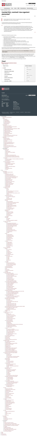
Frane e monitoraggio (10, 382)
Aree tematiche (5, 171)
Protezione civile (8, 371)
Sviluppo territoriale (8, 404)
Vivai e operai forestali (10, 210)
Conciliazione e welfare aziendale (10, 338)
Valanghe (8, 383)
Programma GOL (8, 341)
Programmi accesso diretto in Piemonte (12, 299)
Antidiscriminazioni (9, 254)
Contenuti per (5, 419)
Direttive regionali (9, 329)
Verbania (7, 105)
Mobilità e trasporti (6, 343)
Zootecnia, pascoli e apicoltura (10, 184)
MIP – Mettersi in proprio (10, 333)
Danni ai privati (9, 358)
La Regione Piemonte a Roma (8, 131)
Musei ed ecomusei (10, 230)
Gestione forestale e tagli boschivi (11, 204)
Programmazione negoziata (9, 165)
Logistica (8, 375)
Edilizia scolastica (8, 339)
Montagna (7, 212)
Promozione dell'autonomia (11, 264)
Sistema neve (9, 240)
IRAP (6, 415)
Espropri (7, 153)
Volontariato (9, 376)
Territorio (7, 218)
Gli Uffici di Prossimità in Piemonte (9, 426)
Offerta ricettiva (9, 246)
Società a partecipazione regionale (9, 136)
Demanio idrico (8, 361)
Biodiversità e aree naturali (9, 196)
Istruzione (7, 315)
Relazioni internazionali (7, 130)
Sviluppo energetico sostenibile (10, 405)
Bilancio (7, 166)
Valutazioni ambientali (10, 192)
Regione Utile (5, 137)
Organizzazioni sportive (10, 236)
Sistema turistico (9, 244)
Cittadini (5, 420)
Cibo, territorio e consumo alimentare (11, 176)
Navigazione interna (8, 348)
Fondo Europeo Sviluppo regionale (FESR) (11, 283)
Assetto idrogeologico (10, 368)
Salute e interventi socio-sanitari (11, 265)
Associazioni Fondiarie (10, 213)
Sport (6, 235)
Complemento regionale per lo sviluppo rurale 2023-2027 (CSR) (16, 293)
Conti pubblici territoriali (9, 168)
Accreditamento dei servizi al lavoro (12, 336)
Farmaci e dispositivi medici (8, 74)
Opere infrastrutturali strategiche (10, 352)
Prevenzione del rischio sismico (10, 384)
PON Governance (8, 312)
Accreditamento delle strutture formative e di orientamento (15, 326)
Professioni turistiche (10, 245)
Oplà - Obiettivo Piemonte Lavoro (9, 432)
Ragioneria (7, 168)
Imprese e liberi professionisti (8, 422)
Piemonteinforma (6, 123)
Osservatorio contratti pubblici (8, 142)
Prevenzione (6, 76)
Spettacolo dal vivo (9, 233)
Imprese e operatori (10, 205)
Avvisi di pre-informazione (10, 277)
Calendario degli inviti (10, 286)
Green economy (8, 211)
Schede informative (29, 69)
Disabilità (7, 263)
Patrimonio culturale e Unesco (11, 231)
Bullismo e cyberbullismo (10, 319)
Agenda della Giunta (7, 123)
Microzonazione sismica (10, 387)
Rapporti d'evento (9, 357)
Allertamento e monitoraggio (11, 373)
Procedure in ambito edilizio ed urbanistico (13, 385)
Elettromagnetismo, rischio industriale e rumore (13, 193)
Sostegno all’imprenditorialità (11, 334)
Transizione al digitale (9, 413)
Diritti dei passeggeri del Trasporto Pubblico (11, 346)
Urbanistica (8, 219)
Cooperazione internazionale (10, 272)
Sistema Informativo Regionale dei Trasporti (12, 354)
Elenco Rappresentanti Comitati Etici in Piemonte (9, 62)
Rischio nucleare (9, 195)
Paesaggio (7, 217)
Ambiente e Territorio (7, 188)
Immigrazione (9, 255)
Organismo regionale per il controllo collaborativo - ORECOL (12, 128)
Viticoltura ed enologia (9, 183)
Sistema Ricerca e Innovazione (10, 403)
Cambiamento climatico (9, 200)
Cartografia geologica (10, 380)
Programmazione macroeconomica (10, 164)
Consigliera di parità (10, 337)
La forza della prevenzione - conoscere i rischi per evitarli (12, 428)
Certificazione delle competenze (11, 327)
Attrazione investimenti (9, 407)
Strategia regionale (9, 235)
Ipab (7, 262)
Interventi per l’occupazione (11, 331)
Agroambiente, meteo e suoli (10, 174)
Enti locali (7, 150)
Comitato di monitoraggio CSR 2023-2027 (13, 294)
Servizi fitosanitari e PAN (9, 180)
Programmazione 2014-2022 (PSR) (12, 296)
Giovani (8, 252)
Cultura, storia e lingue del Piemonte (12, 227)
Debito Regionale (8, 163)
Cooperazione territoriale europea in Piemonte (13, 298)
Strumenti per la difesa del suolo (11, 367)
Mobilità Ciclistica (8, 345)
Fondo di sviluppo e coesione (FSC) (10, 301)
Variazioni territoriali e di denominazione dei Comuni (13, 157)
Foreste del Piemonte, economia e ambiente (13, 203)
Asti (2, 104)
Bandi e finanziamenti (7, 139)
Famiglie (8, 259)
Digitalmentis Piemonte (7, 431)
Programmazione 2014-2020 (11, 291)
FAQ (27, 78)
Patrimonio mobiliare (9, 160)
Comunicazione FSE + (10, 279)
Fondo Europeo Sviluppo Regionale (10, 406)
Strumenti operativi (8, 400)
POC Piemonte (9, 304)
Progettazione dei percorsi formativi (12, 328)
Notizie (27, 67)
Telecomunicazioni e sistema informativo (12, 378)
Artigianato (7, 409)
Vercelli (7, 106)
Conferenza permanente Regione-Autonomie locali (13, 156)
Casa (6, 270)
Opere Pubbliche (8, 362)
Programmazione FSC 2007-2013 (11, 307)
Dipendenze (7, 399)
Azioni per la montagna (10, 213)
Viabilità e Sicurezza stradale (9, 347)
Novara (7, 103)
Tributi (5, 414)
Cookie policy (17, 112)
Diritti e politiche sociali (7, 249)
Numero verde (15, 102)
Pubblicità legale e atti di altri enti (8, 144)
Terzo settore (9, 261)
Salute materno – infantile (8, 81)
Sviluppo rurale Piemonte (9, 292)
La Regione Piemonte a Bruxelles (8, 129)
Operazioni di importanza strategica (12, 278)
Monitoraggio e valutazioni (11, 280)
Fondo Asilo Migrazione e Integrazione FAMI (12, 309)
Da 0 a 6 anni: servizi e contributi (11, 318)
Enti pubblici (6, 421)
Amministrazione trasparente (8, 133)
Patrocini (5, 145)
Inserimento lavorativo (10, 267)
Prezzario (8, 363)
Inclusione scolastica (10, 322)
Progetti (27, 73)
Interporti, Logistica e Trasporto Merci (11, 351)
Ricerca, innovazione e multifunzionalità (11, 178)
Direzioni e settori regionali (8, 125)
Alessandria (3, 103)
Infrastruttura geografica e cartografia (12, 221)
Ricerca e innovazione (9, 401)
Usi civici (7, 154)
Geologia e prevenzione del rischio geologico (12, 379)
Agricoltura (5, 173)
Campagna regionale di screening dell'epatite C (10, 427)
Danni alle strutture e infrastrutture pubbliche (13, 359)
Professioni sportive (10, 241)
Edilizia (8, 220)
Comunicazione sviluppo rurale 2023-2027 (13, 295)
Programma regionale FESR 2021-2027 (12, 284)
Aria (7, 190)
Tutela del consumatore (10, 256)
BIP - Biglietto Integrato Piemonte (10, 344)
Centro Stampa (8, 161)
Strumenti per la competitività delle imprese (13, 332)
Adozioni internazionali (9, 268)
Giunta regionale (6, 120)
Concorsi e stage (6, 134)
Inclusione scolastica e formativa (11, 266)
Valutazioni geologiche (10, 381)
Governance (9, 302)
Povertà (8, 258)
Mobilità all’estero (9, 325)
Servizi (15, 8)
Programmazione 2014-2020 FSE (11, 282)
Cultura (7, 223)
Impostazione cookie (16, 108)
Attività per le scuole (10, 320)
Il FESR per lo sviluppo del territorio (9, 434)
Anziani (8, 260)
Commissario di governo (9, 370)
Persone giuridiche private (9, 269)
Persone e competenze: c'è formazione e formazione (11, 429)
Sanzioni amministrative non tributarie (9, 143)
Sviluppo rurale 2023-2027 (9, 185)
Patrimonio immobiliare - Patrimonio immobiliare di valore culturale (15, 159)
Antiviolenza (9, 253)
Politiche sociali (8, 257)
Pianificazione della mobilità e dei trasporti (11, 350)
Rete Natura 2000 (9, 199)
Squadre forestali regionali (10, 389)
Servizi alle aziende (8, 179)
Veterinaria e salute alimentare (8, 77)
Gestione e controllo (10, 280)
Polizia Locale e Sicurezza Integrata (10, 152)
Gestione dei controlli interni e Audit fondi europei (11, 135)
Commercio (7, 411)
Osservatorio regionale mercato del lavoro (11, 342)
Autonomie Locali (6, 149)
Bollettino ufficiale (6, 138)
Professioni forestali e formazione (11, 206)
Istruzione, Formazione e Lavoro (8, 314)
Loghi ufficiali (22, 112)
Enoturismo (8, 248)
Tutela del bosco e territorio (11, 209)
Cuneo (2, 106)
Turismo (7, 242)
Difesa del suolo (8, 366)
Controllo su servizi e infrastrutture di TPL (11, 353)
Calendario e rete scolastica (11, 317)
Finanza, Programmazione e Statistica (9, 162)
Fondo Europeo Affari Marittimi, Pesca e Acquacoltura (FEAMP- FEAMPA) (16, 308)
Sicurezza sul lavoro (7, 79)
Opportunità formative (10, 324)
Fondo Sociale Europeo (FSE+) (10, 275)
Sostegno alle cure (7, 72)
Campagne (5, 430)
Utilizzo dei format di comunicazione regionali (10, 146)
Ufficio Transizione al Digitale (8, 127)
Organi (4, 118)
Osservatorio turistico (10, 247)
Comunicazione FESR (10, 289)
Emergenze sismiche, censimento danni (12, 360)
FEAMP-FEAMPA (8, 187)
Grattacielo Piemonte (7, 132)
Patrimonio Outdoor (10, 216)
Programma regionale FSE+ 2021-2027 (12, 276)
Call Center (5, 141)
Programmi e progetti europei (10, 297)
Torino (7, 104)
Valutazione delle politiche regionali (10, 167)
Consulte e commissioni (7, 122)
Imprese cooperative (8, 410)
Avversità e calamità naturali (10, 175)
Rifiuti (8, 194)
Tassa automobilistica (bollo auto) (10, 415)
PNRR (18, 8)
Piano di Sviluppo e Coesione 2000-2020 (12, 303)
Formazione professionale (9, 323)
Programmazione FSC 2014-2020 (11, 306)
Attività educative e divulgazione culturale (13, 225)
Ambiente (7, 189)
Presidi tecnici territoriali (9, 388)
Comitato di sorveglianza (10, 281)
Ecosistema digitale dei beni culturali (12, 226)
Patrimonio (5, 158)
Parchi (8, 198)
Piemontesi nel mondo (10, 228)
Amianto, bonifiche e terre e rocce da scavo (13, 191)
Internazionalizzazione (9, 412)
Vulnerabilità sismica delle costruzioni (12, 386)
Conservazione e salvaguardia (11, 197)
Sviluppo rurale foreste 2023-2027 (12, 207)
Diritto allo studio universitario (11, 321)
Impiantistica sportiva (10, 239)
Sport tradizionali (9, 238)
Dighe (8, 370)
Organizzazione (5, 124)
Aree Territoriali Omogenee (8, 435)
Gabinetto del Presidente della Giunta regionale (10, 126)
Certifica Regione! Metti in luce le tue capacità (10, 433)
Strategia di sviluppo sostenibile (8, 172)
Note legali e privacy (12, 112)
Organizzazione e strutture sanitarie (9, 71)
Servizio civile (7, 271)
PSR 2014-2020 (9, 208)
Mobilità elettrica (8, 349)
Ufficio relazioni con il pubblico (8, 140)
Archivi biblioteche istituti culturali (11, 224)
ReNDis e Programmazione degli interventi (13, 369)
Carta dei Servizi (6, 147)
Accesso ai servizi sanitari (8, 69)
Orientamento (8, 340)
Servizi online (28, 77)
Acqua (8, 190)
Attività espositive (9, 229)
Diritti (6, 250)
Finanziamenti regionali (10, 365)
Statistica (7, 169)
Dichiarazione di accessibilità (5, 112)
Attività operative (9, 390)
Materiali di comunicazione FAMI (11, 311)
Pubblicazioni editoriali (29, 75)
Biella (2, 105)
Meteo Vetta (9, 215)
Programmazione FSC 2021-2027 (11, 305)
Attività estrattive (8, 408)
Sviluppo (5, 402)
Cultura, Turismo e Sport (7, 222)
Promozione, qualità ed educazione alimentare (12, 177)
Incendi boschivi (9, 374)
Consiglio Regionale (7, 121)
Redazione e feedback (27, 112)
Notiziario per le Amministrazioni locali (11, 155)
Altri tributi (7, 418)
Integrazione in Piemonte (10, 310)
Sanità (5, 67)
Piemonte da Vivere (30, 8)
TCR (6, 417)
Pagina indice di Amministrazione (7, 117)
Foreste (7, 201)
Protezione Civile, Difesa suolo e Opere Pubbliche (11, 355)
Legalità (7, 273)
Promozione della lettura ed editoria (12, 232)
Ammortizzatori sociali (10, 335)
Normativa (27, 80)
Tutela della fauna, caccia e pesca (10, 182)
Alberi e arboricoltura (10, 202)
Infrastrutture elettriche (10, 364)
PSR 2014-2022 (8, 186)
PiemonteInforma (23, 8)
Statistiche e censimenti (9, 181)
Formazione (8, 377)
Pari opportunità (9, 251)
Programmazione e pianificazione (11, 372)
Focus (27, 71)
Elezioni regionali (8, 151)
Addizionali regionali (8, 416)
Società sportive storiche (10, 237)
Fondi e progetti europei (7, 274)
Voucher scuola (9, 316)
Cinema (8, 234)
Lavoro (7, 330)
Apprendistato (9, 325)
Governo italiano (4, 0)
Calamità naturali (8, 356)
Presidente (5, 119)
